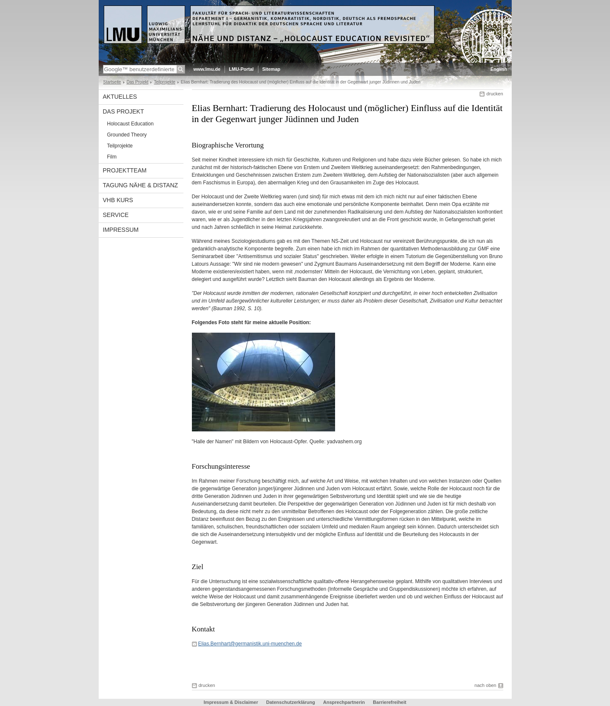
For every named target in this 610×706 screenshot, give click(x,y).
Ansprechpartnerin (344, 702)
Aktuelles (120, 96)
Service (116, 214)
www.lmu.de (207, 69)
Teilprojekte (164, 82)
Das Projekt (138, 82)
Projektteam (125, 170)
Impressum (121, 229)
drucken (494, 93)
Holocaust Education (130, 124)
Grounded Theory (127, 135)
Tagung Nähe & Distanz (140, 185)
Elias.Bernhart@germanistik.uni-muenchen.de (250, 644)
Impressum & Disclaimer (231, 702)
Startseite (112, 82)
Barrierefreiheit (389, 702)
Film (112, 157)
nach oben (485, 685)
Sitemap (271, 69)
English (499, 69)
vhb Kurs (118, 200)
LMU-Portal (241, 69)
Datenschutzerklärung (290, 702)
